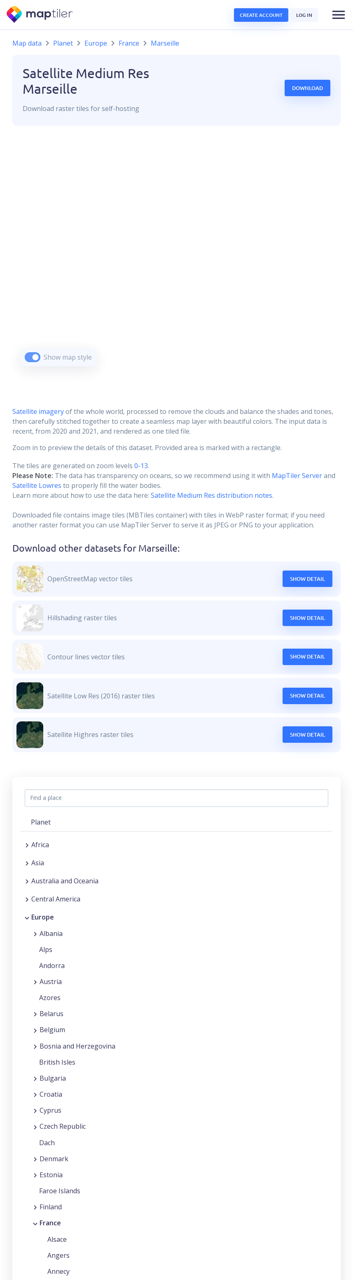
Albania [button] (51, 933)
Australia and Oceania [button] (64, 880)
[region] (176, 256)
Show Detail (307, 578)
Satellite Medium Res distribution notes (210, 495)
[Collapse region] (27, 917)
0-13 (140, 465)
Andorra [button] (52, 965)
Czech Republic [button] (63, 1126)
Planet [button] (41, 822)
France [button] (50, 1222)
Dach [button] (47, 1142)
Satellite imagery (38, 411)
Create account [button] (261, 15)
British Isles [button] (57, 1062)
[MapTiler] (40, 15)
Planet (63, 43)
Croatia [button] (51, 1094)
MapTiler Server (297, 475)
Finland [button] (51, 1206)
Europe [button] (42, 917)
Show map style (68, 357)
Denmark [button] (54, 1158)
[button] (338, 15)
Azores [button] (50, 997)
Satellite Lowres (36, 485)
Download (307, 88)
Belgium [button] (52, 1029)
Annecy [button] (58, 1271)
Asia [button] (37, 862)
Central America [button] (55, 898)
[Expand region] (27, 845)
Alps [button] (45, 949)
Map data (27, 43)
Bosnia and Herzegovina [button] (77, 1046)
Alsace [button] (57, 1239)
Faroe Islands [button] (59, 1190)
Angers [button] (58, 1255)
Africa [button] (40, 844)
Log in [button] (304, 15)
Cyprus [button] (50, 1110)
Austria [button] (51, 981)
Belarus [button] (51, 1013)
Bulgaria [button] (53, 1078)
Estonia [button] (51, 1174)
